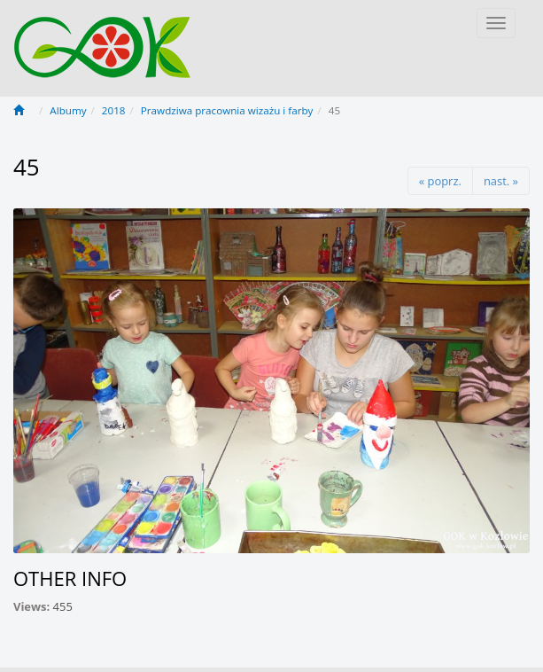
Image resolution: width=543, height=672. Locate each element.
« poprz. (440, 181)
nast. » (501, 181)
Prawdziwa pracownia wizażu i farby (227, 110)
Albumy (68, 110)
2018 (114, 110)
